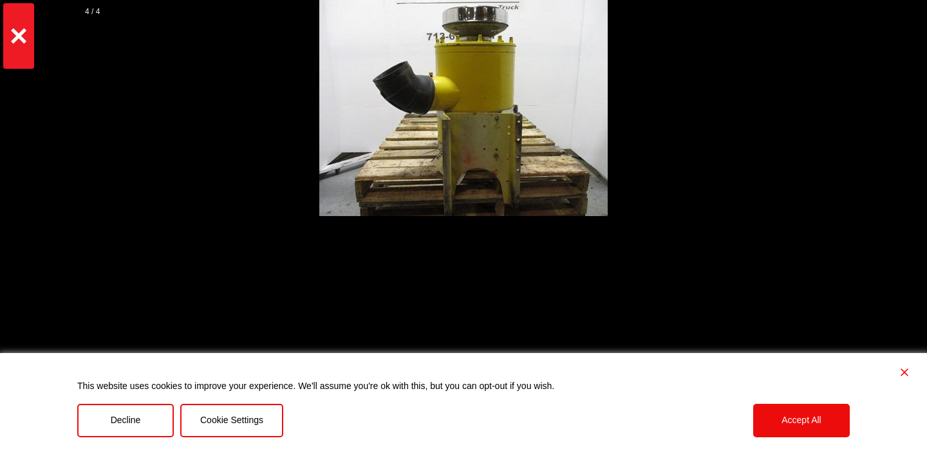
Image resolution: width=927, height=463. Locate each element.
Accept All (801, 420)
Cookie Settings (231, 420)
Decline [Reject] (126, 420)
